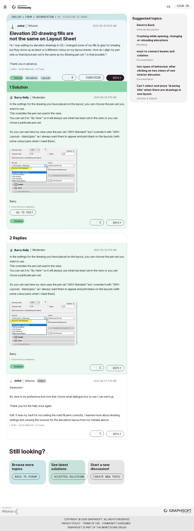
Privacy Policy (71, 523)
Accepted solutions (69, 476)
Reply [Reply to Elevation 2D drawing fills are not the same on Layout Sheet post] (117, 78)
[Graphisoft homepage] (177, 511)
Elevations (31, 77)
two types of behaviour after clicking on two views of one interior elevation (156, 70)
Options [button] (122, 17)
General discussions (148, 29)
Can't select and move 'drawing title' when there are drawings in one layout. (159, 90)
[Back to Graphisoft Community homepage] (22, 6)
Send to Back (146, 25)
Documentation (145, 59)
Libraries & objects (147, 98)
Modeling (142, 44)
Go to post (24, 212)
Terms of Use (91, 523)
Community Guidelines (116, 523)
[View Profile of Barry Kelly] (21, 97)
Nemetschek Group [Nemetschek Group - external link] (114, 527)
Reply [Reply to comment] (117, 222)
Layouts (45, 77)
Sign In (183, 6)
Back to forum (26, 476)
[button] (65, 77)
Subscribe (93, 77)
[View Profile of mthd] (20, 26)
